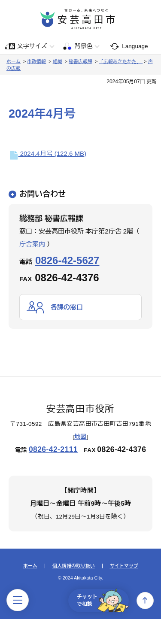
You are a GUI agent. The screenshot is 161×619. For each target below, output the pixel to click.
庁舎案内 (32, 244)
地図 (80, 437)
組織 (57, 61)
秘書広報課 (80, 61)
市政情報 (36, 61)
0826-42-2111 (53, 449)
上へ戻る (145, 600)
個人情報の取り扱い (73, 566)
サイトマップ (124, 566)
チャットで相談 (103, 600)
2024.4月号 (47, 153)
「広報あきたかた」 (121, 61)
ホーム (13, 61)
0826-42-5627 (67, 260)
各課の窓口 (67, 307)
